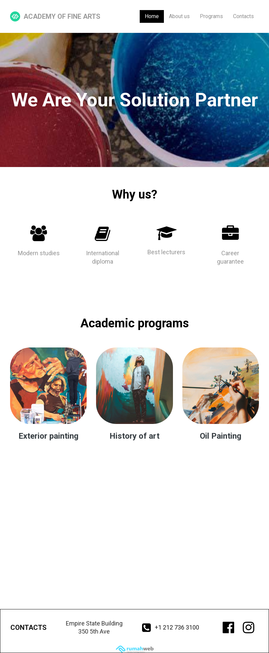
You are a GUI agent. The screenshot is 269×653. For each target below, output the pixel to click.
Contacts (243, 16)
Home (152, 16)
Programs (211, 16)
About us (179, 16)
